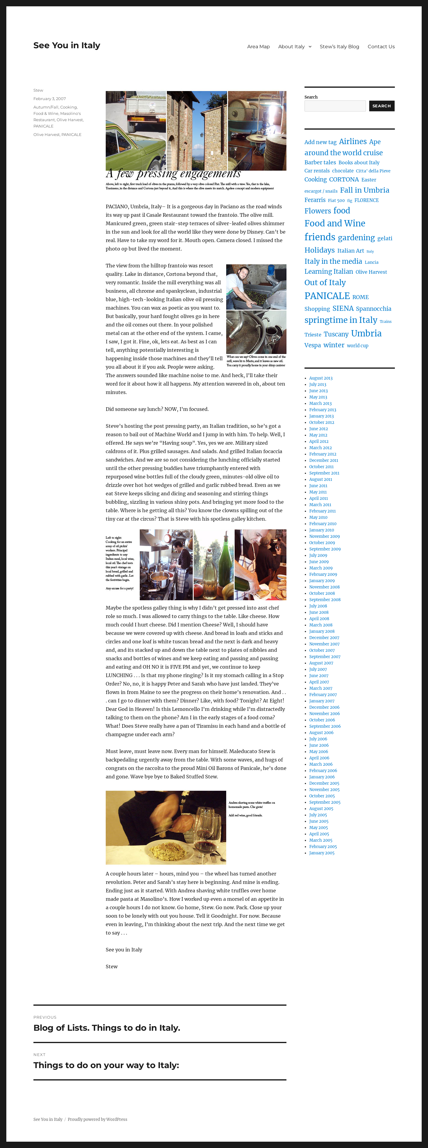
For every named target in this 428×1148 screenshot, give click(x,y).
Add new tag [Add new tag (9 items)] (321, 142)
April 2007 (319, 682)
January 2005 (322, 853)
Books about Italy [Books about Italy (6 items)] (359, 163)
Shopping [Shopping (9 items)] (317, 309)
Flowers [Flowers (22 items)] (318, 211)
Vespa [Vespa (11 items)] (313, 345)
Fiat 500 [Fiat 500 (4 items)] (336, 200)
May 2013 (318, 397)
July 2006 (318, 739)
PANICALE (43, 126)
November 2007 (324, 644)
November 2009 (324, 536)
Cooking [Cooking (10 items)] (316, 179)
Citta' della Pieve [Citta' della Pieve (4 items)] (373, 171)
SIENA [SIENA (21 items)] (343, 308)
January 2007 (322, 701)
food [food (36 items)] (341, 211)
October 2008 (322, 593)
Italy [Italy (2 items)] (370, 252)
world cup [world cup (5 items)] (357, 345)
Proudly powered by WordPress (97, 1119)
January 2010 (321, 530)
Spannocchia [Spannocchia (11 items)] (374, 308)
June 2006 (319, 745)
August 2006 (321, 732)
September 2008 (325, 599)
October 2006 (322, 720)
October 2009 (322, 542)
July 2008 (318, 606)
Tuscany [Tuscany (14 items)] (336, 334)
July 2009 (318, 555)
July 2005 (318, 815)
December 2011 (323, 460)
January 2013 (321, 416)
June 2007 (319, 675)
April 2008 (319, 618)
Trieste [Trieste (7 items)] (313, 335)
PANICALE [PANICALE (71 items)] (327, 295)
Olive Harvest (70, 119)
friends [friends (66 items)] (320, 237)
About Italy (291, 46)
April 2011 (318, 498)
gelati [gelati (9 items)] (384, 238)
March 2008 (321, 625)
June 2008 (319, 612)
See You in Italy (66, 45)
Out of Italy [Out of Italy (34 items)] (325, 282)
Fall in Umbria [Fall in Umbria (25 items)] (364, 190)
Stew (38, 90)
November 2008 (324, 587)
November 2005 (324, 789)
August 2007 (321, 663)
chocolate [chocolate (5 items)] (343, 171)
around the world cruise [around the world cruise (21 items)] (344, 153)
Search (311, 97)
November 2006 (324, 713)
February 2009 (323, 574)
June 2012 (318, 428)
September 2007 (325, 656)
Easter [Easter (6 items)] (368, 180)
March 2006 (321, 764)
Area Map (258, 46)
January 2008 (322, 631)
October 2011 (321, 466)
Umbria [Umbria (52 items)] (366, 333)
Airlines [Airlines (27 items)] (353, 141)
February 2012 (322, 454)
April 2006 (319, 758)
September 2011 (324, 473)
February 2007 (323, 694)
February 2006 (323, 770)
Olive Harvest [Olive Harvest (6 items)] (371, 272)
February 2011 (322, 511)
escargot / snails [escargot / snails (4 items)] (321, 191)
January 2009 (322, 580)
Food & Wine (45, 113)
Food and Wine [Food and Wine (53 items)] (335, 223)
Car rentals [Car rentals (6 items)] (317, 171)
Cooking (68, 107)
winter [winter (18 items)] (334, 345)
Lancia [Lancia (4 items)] (372, 262)
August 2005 (321, 808)
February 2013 (322, 409)
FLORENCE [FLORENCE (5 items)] (367, 200)
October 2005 (322, 796)
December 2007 (324, 637)
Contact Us (381, 46)
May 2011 (318, 492)
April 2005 (319, 834)
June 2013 (318, 390)
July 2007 (318, 669)
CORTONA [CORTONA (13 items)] (344, 179)
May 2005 (318, 827)
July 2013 (317, 384)
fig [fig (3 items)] (349, 200)
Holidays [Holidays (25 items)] (320, 250)
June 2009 (319, 561)
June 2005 (319, 821)
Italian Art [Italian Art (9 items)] (350, 251)
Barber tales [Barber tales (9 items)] (320, 162)
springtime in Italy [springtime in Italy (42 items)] (341, 320)
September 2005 (325, 802)
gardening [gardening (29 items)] (356, 237)
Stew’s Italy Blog (339, 46)
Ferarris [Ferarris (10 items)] (315, 200)
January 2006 (322, 777)
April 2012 (319, 441)
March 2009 (321, 568)
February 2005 (323, 846)
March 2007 (321, 688)
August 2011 (320, 479)
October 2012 (321, 422)
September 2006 (325, 726)
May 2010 (318, 517)
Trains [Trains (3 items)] (386, 321)
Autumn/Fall (45, 107)
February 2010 (322, 523)
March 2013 (320, 403)
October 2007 (322, 650)
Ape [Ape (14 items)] (375, 142)
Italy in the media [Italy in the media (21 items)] (333, 261)
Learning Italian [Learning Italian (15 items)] (329, 272)
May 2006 (318, 751)
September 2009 (325, 549)
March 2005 (321, 840)
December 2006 (324, 707)
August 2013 (321, 378)
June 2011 (318, 485)
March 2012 (320, 447)
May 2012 (318, 435)
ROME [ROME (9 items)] (360, 297)
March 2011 (320, 504)
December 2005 (324, 783)
